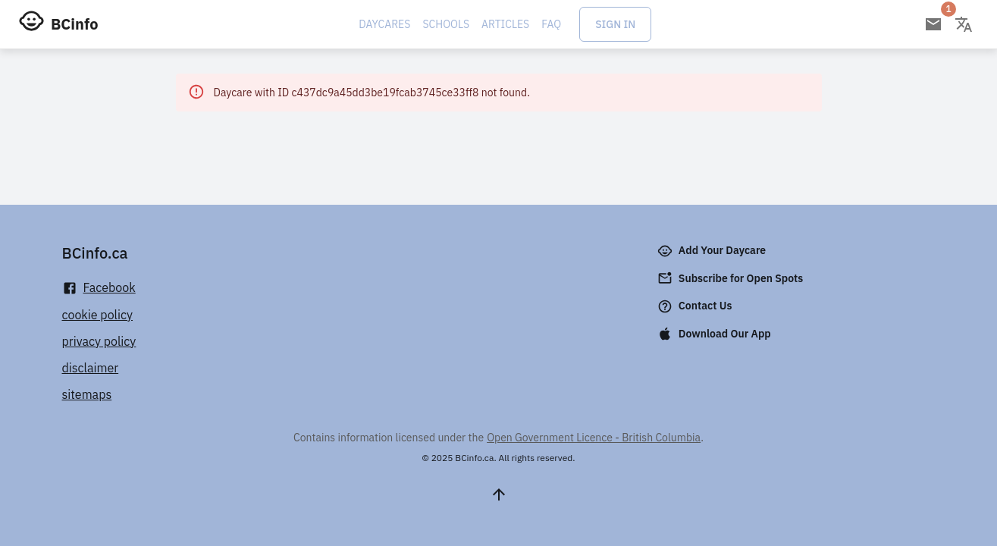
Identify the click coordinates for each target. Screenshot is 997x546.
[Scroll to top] (499, 494)
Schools (445, 24)
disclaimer (90, 367)
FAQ (551, 24)
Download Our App (715, 333)
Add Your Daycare (713, 251)
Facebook (99, 288)
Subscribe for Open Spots (731, 278)
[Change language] (963, 24)
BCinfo (74, 24)
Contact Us (696, 306)
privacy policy (99, 341)
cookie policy (97, 314)
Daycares (384, 24)
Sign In (615, 24)
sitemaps (87, 394)
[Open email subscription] (933, 24)
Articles (505, 24)
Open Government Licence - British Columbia (594, 437)
